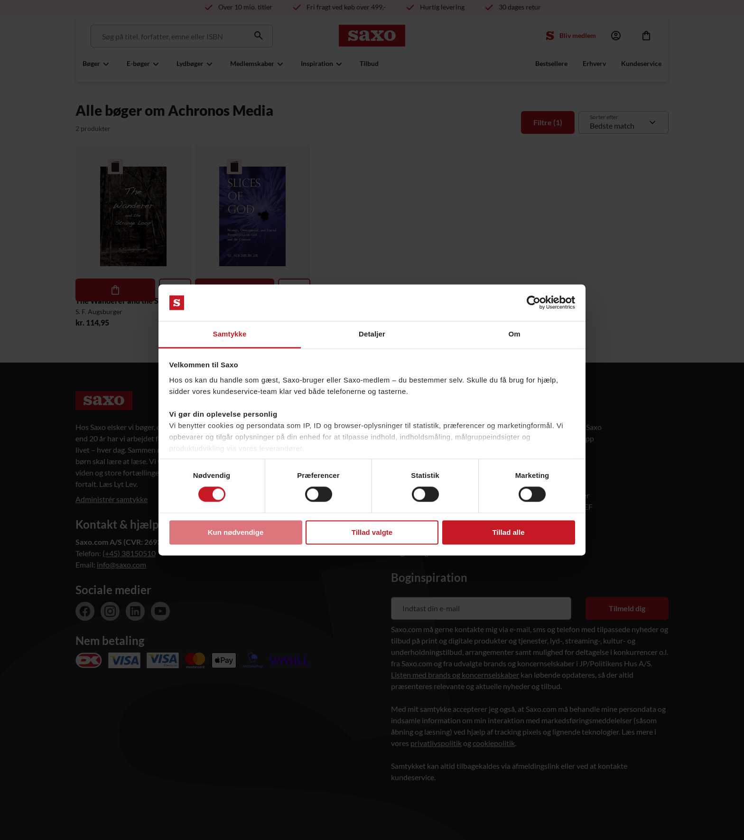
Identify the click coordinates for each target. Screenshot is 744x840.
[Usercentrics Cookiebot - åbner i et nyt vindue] (533, 303)
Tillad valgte (372, 532)
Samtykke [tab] (230, 334)
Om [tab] (514, 334)
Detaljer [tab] (372, 334)
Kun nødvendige (236, 532)
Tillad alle (508, 532)
